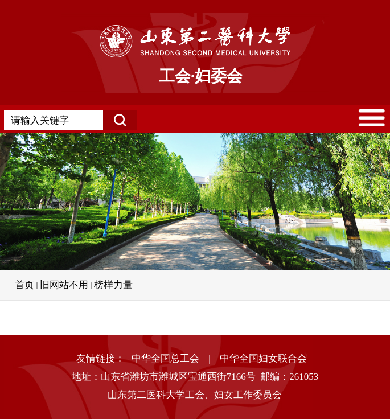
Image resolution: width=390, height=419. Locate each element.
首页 (24, 285)
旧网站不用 (64, 285)
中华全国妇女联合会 (263, 358)
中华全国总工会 (165, 358)
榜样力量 (113, 285)
